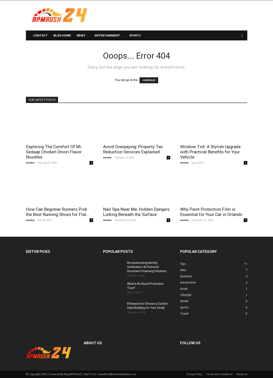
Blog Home (62, 35)
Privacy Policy (194, 374)
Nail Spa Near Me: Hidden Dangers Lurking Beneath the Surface (136, 212)
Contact (40, 35)
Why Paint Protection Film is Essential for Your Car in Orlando (211, 212)
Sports (135, 35)
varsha (30, 162)
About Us (241, 374)
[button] (242, 36)
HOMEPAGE (149, 80)
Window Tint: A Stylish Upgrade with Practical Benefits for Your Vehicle (210, 152)
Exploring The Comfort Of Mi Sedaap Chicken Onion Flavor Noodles (54, 152)
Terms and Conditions (219, 374)
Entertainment (108, 35)
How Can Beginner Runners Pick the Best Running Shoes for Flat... (57, 212)
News (82, 35)
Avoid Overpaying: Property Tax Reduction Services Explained (133, 149)
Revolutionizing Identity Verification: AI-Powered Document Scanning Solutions (146, 267)
